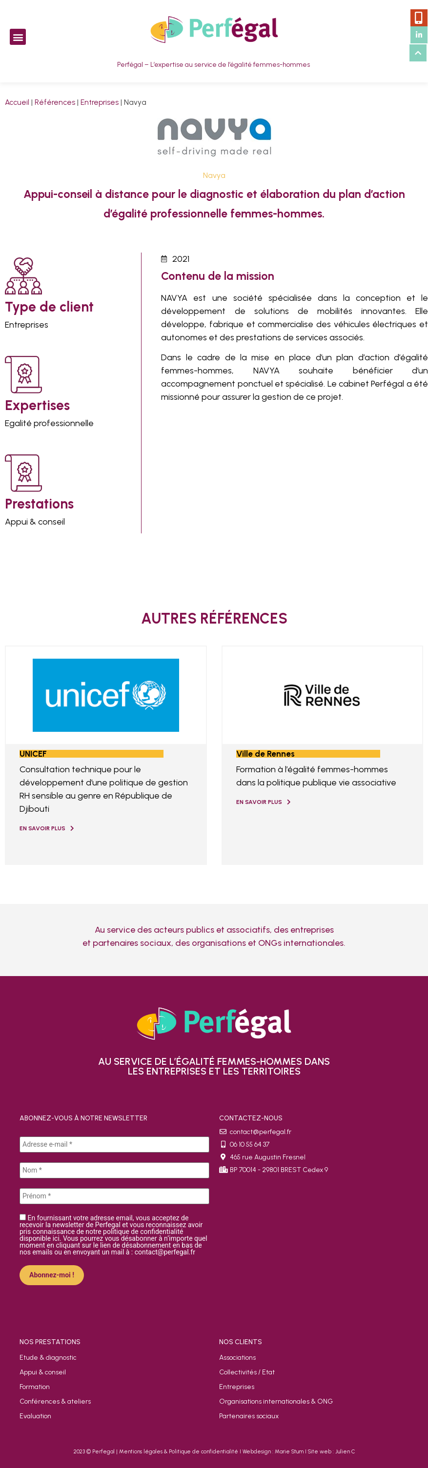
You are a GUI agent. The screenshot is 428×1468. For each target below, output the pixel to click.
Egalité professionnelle (49, 423)
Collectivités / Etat (247, 1372)
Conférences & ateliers (55, 1401)
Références (55, 102)
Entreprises (100, 102)
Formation (35, 1387)
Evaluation (35, 1416)
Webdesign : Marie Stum (273, 1451)
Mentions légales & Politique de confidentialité (178, 1451)
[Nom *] (114, 1170)
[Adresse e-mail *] (114, 1144)
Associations (237, 1357)
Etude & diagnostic (48, 1357)
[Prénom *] (114, 1196)
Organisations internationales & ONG (276, 1401)
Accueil (17, 102)
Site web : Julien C (331, 1451)
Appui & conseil (35, 521)
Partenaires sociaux (249, 1416)
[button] (18, 37)
